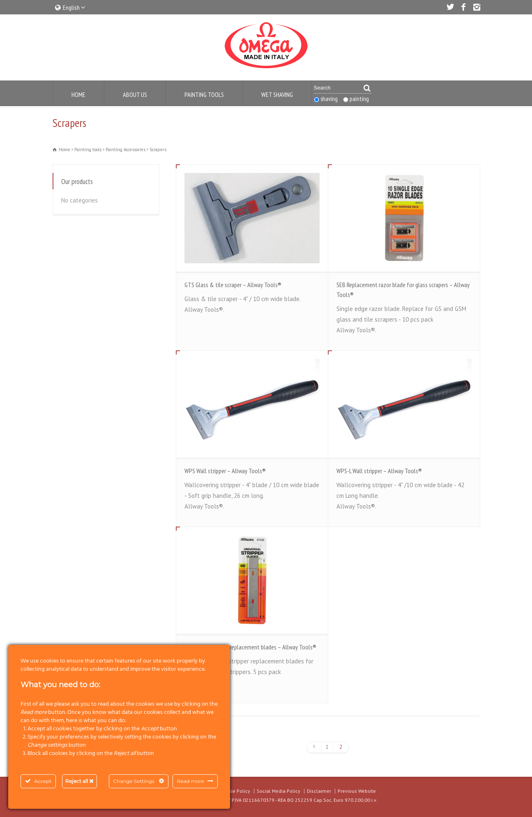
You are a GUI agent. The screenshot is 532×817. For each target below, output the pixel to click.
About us (135, 94)
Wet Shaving (277, 94)
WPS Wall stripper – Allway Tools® (225, 471)
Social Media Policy (278, 791)
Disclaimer (319, 791)
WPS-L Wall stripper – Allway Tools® (379, 471)
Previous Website (357, 791)
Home (78, 94)
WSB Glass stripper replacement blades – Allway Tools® (250, 647)
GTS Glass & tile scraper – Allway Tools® (232, 285)
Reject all (79, 781)
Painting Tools (204, 94)
